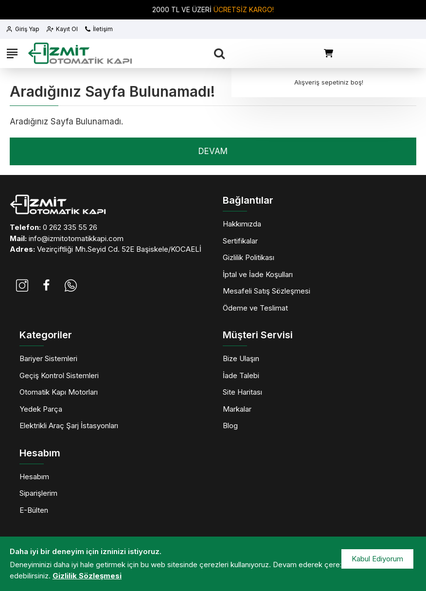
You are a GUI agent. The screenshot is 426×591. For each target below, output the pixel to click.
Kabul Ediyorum (377, 558)
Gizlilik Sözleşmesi (87, 575)
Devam (213, 151)
